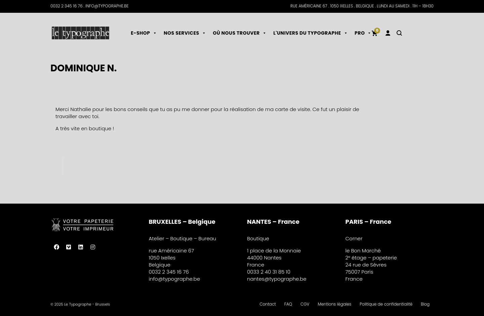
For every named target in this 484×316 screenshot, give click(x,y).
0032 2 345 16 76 (169, 271)
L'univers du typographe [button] (310, 33)
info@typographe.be (174, 278)
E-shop (144, 33)
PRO (363, 33)
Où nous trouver (240, 33)
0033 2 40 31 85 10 (268, 271)
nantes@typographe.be (277, 278)
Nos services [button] (185, 33)
